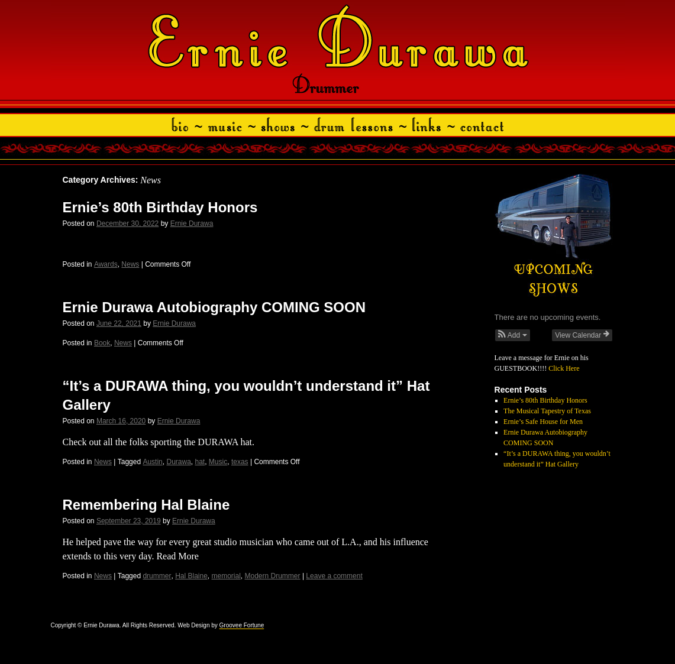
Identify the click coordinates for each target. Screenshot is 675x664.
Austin (152, 462)
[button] (512, 335)
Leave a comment (334, 576)
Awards (106, 264)
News (130, 264)
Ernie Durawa (192, 223)
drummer (157, 576)
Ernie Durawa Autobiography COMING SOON (214, 307)
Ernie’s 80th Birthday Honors (160, 207)
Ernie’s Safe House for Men (543, 421)
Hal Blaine (191, 576)
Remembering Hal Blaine (146, 505)
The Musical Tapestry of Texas (547, 411)
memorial (226, 576)
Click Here (563, 368)
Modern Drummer (273, 576)
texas (239, 462)
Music (218, 462)
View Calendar (582, 334)
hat (200, 462)
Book (102, 343)
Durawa (178, 462)
